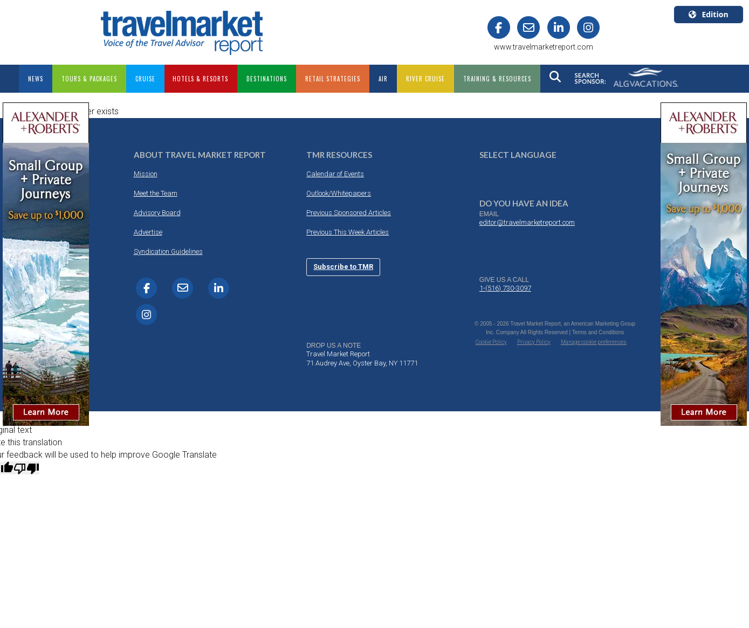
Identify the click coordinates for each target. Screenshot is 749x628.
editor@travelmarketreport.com (527, 222)
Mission (145, 174)
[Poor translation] (26, 467)
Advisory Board (157, 213)
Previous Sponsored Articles (348, 213)
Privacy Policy (534, 342)
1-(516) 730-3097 (505, 288)
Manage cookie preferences (594, 342)
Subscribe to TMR (343, 267)
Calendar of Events (335, 174)
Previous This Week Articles (347, 232)
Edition (708, 14)
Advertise (148, 232)
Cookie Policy (491, 342)
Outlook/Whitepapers (338, 193)
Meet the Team (155, 193)
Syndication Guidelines (168, 251)
